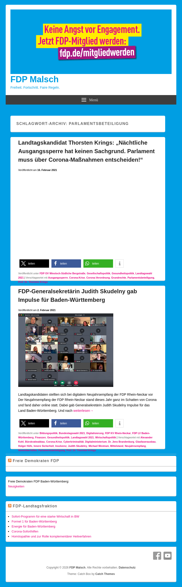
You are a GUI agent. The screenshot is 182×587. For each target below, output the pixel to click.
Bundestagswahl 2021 (72, 433)
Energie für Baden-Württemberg (33, 526)
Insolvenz (61, 446)
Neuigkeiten (16, 486)
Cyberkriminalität (73, 441)
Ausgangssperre (58, 277)
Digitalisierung (95, 433)
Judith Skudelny (77, 446)
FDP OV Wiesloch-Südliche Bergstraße (62, 273)
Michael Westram (99, 446)
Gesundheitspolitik (123, 273)
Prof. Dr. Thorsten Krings (33, 281)
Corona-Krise (77, 277)
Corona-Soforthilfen (25, 531)
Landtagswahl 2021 (82, 437)
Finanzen (40, 437)
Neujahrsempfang (135, 446)
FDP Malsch (34, 79)
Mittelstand (116, 446)
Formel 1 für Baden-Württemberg (34, 521)
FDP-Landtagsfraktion (35, 506)
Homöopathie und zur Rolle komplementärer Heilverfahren (51, 536)
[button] (34, 263)
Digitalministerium (96, 441)
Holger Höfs (25, 446)
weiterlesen (83, 411)
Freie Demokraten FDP (36, 461)
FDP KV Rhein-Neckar (118, 433)
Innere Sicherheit (44, 446)
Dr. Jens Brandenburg (121, 441)
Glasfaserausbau (146, 441)
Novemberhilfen (27, 450)
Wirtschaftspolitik (105, 437)
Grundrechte (118, 277)
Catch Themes (105, 574)
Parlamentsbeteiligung (140, 277)
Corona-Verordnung (98, 277)
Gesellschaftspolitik (98, 273)
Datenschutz (127, 567)
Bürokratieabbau (35, 441)
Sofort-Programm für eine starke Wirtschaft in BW (45, 516)
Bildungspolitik (49, 433)
